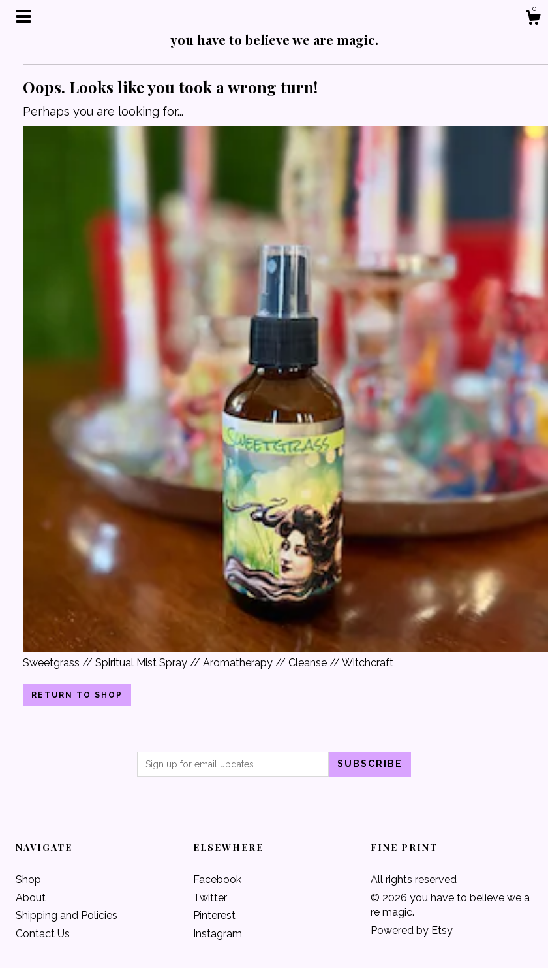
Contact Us (43, 934)
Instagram (217, 934)
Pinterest (214, 915)
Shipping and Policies (66, 915)
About (31, 898)
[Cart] (533, 19)
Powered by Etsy (412, 930)
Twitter (210, 898)
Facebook (217, 879)
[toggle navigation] (23, 16)
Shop (28, 879)
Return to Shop (77, 695)
